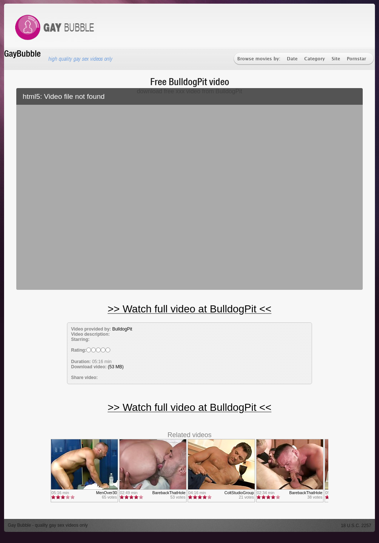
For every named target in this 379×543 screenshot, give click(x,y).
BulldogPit (122, 329)
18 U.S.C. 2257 (356, 525)
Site (336, 59)
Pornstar (356, 59)
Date (292, 59)
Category (314, 59)
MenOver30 (106, 492)
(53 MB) (116, 366)
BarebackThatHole (168, 492)
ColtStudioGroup (239, 492)
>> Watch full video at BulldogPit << (190, 309)
